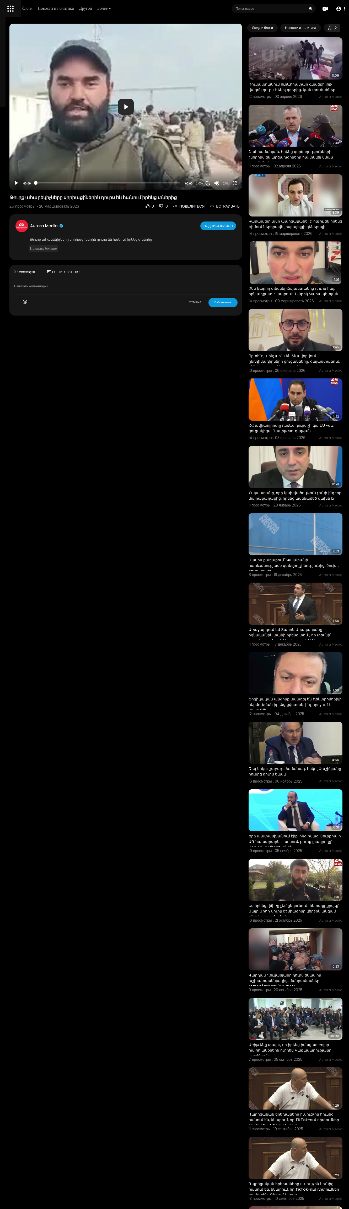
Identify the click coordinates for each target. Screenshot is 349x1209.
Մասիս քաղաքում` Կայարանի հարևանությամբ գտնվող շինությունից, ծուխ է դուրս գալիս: (302, 503)
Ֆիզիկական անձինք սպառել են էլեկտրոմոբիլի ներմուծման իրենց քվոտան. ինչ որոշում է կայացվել (302, 624)
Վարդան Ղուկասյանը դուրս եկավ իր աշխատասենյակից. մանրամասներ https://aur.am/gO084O (305, 863)
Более (177, 8)
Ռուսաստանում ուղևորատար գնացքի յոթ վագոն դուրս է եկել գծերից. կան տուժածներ (299, 80)
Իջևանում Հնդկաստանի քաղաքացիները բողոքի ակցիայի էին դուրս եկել (302, 1105)
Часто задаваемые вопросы (29, 160)
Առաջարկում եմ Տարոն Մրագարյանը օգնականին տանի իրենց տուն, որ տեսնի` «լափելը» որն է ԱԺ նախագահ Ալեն (305, 566)
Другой (159, 8)
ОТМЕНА (215, 302)
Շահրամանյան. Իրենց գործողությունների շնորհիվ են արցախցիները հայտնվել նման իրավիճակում (300, 144)
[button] (339, 9)
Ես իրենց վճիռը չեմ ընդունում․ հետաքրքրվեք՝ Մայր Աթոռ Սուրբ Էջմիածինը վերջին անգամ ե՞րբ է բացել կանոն (301, 806)
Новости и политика (129, 8)
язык (34, 184)
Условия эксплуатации (24, 166)
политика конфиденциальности (31, 172)
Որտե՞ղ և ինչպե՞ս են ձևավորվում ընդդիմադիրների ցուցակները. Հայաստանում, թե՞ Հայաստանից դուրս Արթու (303, 325)
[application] (169, 107)
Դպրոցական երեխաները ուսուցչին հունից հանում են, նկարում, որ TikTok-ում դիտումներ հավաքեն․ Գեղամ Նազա (304, 987)
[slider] (152, 182)
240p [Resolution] (246, 183)
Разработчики (17, 184)
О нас (11, 178)
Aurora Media (115, 226)
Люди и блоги (93, 8)
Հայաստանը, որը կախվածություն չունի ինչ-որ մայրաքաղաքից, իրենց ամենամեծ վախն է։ (304, 443)
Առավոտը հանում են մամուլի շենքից (305, 1159)
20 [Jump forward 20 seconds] (228, 183)
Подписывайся (239, 226)
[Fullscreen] (255, 183)
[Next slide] (335, 28)
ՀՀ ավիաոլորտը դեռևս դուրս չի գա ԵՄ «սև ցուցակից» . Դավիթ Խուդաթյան (304, 382)
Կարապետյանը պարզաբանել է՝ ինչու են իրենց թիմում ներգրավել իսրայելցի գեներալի (302, 201)
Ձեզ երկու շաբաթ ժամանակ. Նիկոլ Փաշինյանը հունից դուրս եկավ (303, 681)
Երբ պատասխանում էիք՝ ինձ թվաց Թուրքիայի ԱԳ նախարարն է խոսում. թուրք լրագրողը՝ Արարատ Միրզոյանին (305, 745)
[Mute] (237, 183)
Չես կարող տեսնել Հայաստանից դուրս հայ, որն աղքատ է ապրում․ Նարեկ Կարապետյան (302, 262)
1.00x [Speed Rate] (219, 183)
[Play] (84, 183)
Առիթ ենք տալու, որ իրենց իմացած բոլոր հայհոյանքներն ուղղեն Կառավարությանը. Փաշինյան (303, 924)
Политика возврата (22, 153)
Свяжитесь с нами (32, 178)
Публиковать (243, 302)
